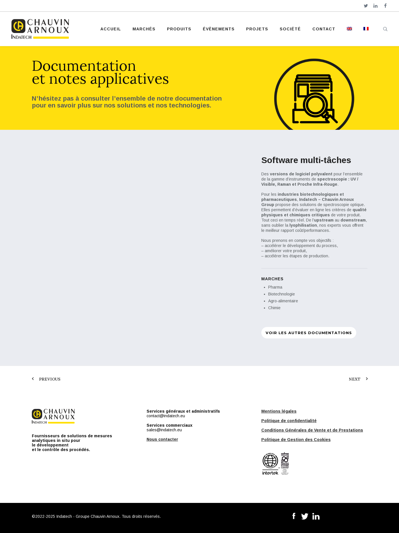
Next (355, 379)
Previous (50, 379)
